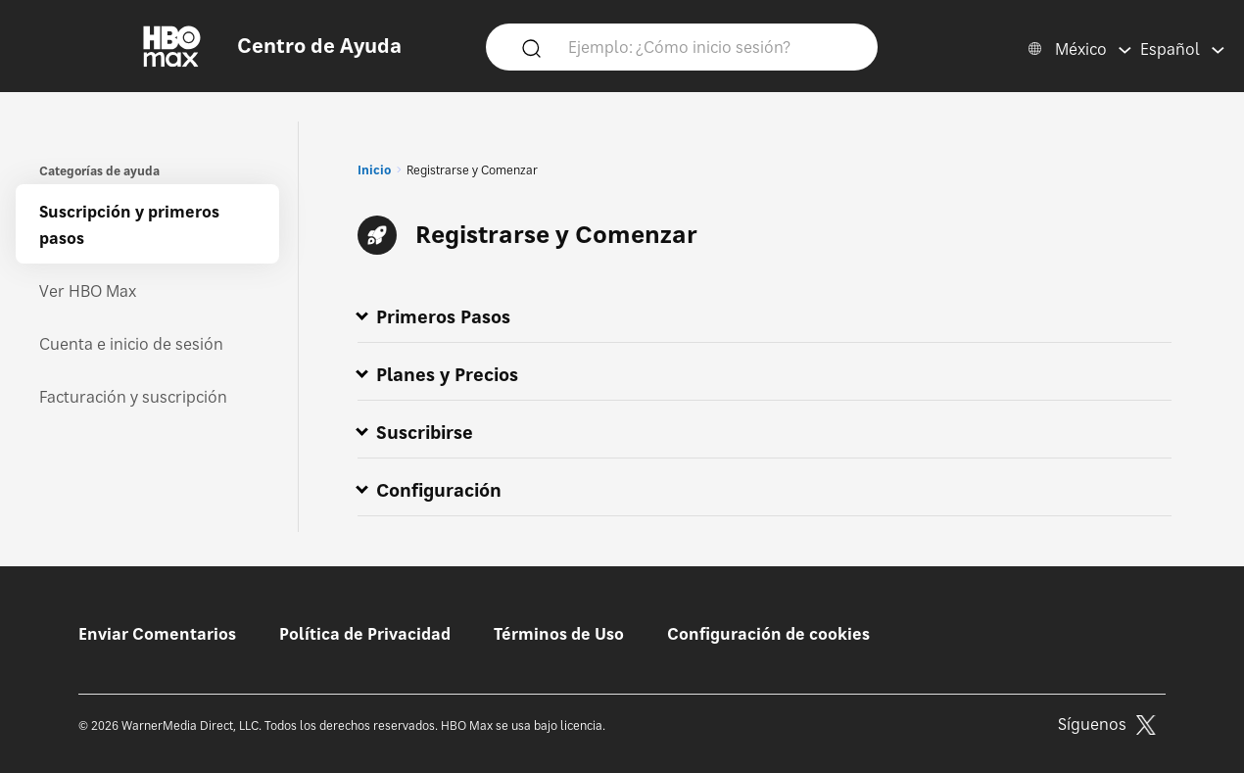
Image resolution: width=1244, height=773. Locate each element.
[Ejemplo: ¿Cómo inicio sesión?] (710, 46)
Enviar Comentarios (157, 634)
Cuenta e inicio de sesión (131, 344)
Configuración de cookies (768, 634)
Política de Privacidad (365, 634)
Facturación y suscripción (133, 397)
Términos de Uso (559, 634)
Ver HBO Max (87, 291)
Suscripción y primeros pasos (129, 225)
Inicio (374, 170)
